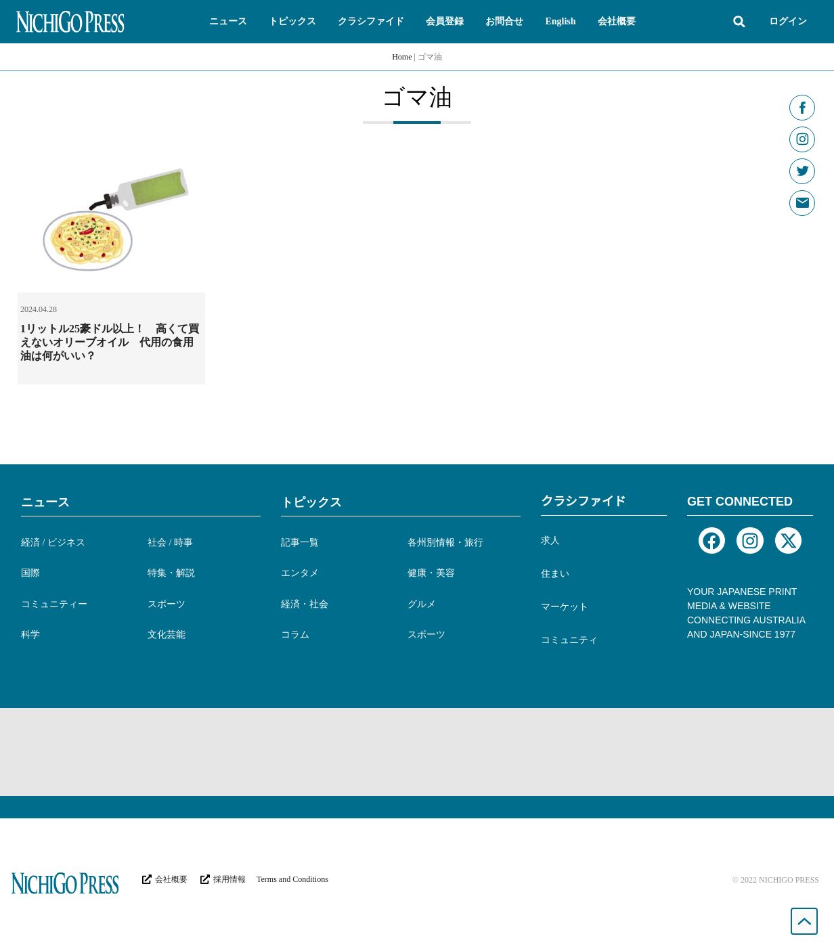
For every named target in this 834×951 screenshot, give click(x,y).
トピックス (311, 502)
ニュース (45, 502)
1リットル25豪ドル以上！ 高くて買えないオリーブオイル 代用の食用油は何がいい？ (109, 342)
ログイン (788, 21)
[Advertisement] (417, 752)
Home (402, 57)
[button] (228, 21)
